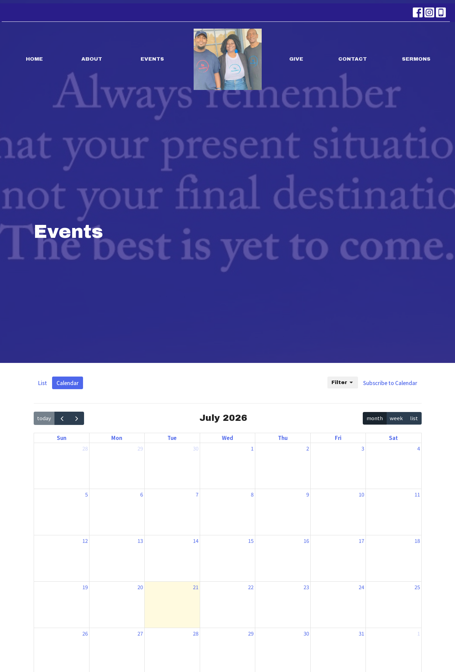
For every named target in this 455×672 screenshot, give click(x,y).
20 (140, 587)
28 (85, 448)
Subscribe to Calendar (390, 382)
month (375, 418)
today (44, 418)
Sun (61, 437)
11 (417, 494)
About (91, 59)
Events (152, 59)
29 (140, 448)
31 (361, 633)
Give (296, 59)
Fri (338, 437)
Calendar (67, 382)
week (396, 418)
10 (361, 494)
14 (195, 540)
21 (195, 587)
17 (361, 540)
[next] (76, 418)
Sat (393, 437)
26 (85, 633)
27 (140, 633)
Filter (342, 382)
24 (361, 587)
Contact (352, 59)
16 (306, 540)
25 (417, 587)
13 (140, 540)
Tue (172, 437)
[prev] (61, 418)
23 (306, 587)
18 (417, 540)
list (414, 418)
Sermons (416, 59)
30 (195, 448)
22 (251, 587)
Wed (227, 437)
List (42, 382)
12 (85, 540)
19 (85, 587)
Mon (116, 437)
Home (34, 59)
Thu (283, 437)
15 (251, 540)
